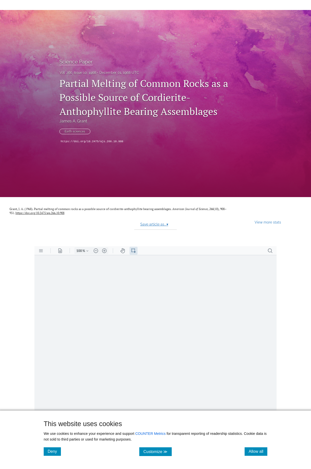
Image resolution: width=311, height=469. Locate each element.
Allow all (258, 451)
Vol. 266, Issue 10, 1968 (77, 73)
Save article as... (154, 224)
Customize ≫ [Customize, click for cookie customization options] (157, 451)
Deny (54, 451)
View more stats (268, 222)
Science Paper (76, 62)
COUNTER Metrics (150, 434)
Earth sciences (75, 131)
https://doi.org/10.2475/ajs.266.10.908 (92, 141)
